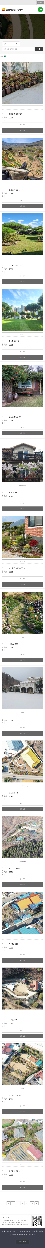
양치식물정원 (22, 107)
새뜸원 (22, 637)
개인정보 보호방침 (23, 1231)
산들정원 (23, 258)
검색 (39, 49)
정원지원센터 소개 (8, 1231)
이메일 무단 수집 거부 (19, 1235)
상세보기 (22, 125)
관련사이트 (41, 2)
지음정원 (23, 334)
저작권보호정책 (37, 1231)
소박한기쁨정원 (22, 486)
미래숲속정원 (22, 410)
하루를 (22, 713)
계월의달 (23, 183)
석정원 (22, 1088)
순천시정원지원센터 (14, 10)
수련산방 (23, 1164)
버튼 (40, 9)
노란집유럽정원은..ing (22, 786)
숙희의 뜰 (22, 561)
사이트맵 (32, 1235)
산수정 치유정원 (22, 861)
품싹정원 (23, 1013)
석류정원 (23, 937)
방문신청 (22, 130)
